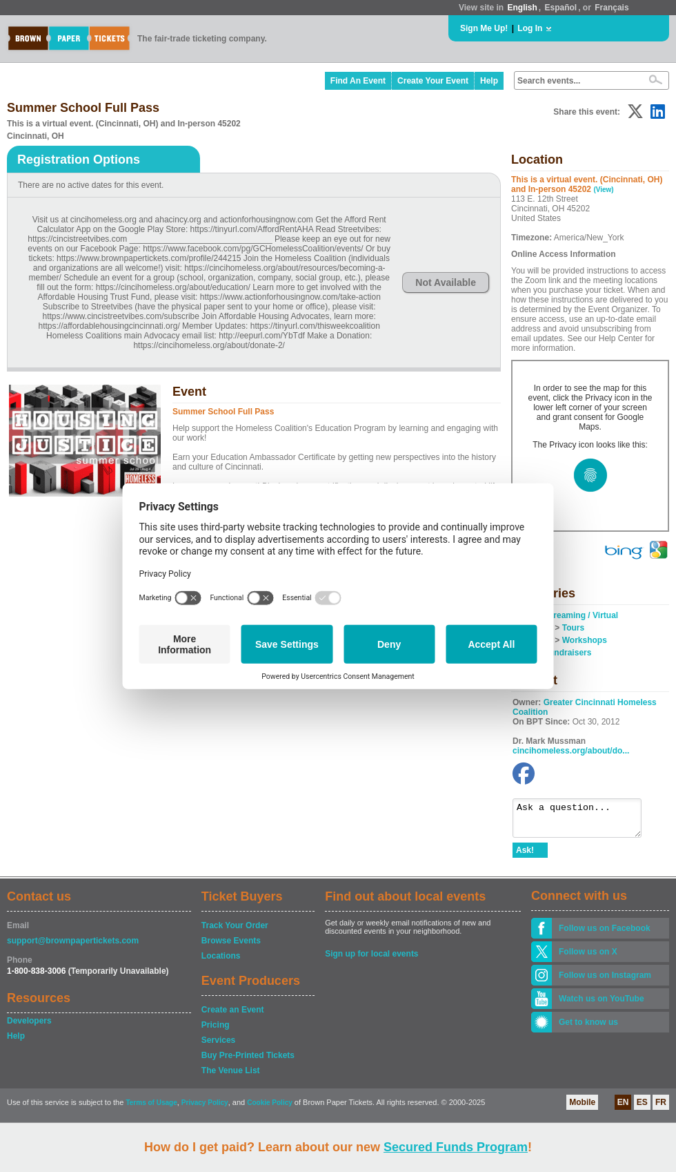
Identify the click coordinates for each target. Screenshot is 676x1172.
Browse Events (231, 947)
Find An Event (358, 81)
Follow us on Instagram (605, 981)
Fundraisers (568, 652)
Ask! (525, 856)
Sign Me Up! (484, 28)
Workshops (584, 640)
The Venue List (230, 1077)
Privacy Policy (204, 1109)
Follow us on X (588, 958)
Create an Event (232, 1016)
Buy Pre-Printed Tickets (248, 1061)
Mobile (582, 1108)
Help (489, 81)
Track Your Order (234, 931)
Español (561, 7)
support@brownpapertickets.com (73, 947)
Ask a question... (584, 821)
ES (642, 1108)
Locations (221, 962)
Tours (573, 628)
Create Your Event (432, 81)
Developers (29, 1027)
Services (218, 1046)
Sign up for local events (371, 960)
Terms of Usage (151, 1109)
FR (660, 1108)
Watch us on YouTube (601, 1005)
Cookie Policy (269, 1109)
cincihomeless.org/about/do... (571, 751)
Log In (529, 28)
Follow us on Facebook (604, 934)
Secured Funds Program (456, 1147)
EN (623, 1108)
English (522, 7)
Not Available (445, 282)
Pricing (215, 1031)
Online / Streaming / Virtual (565, 615)
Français (611, 7)
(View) (603, 189)
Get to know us (588, 1028)
